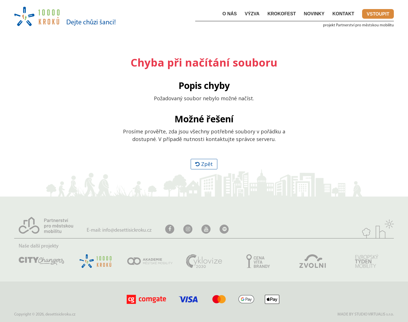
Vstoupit (378, 14)
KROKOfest (281, 13)
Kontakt (343, 13)
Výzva (252, 13)
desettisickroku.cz (60, 314)
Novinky (314, 13)
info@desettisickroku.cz (127, 230)
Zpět (204, 164)
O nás (229, 13)
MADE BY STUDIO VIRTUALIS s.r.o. (365, 314)
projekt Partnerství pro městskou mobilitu (358, 25)
